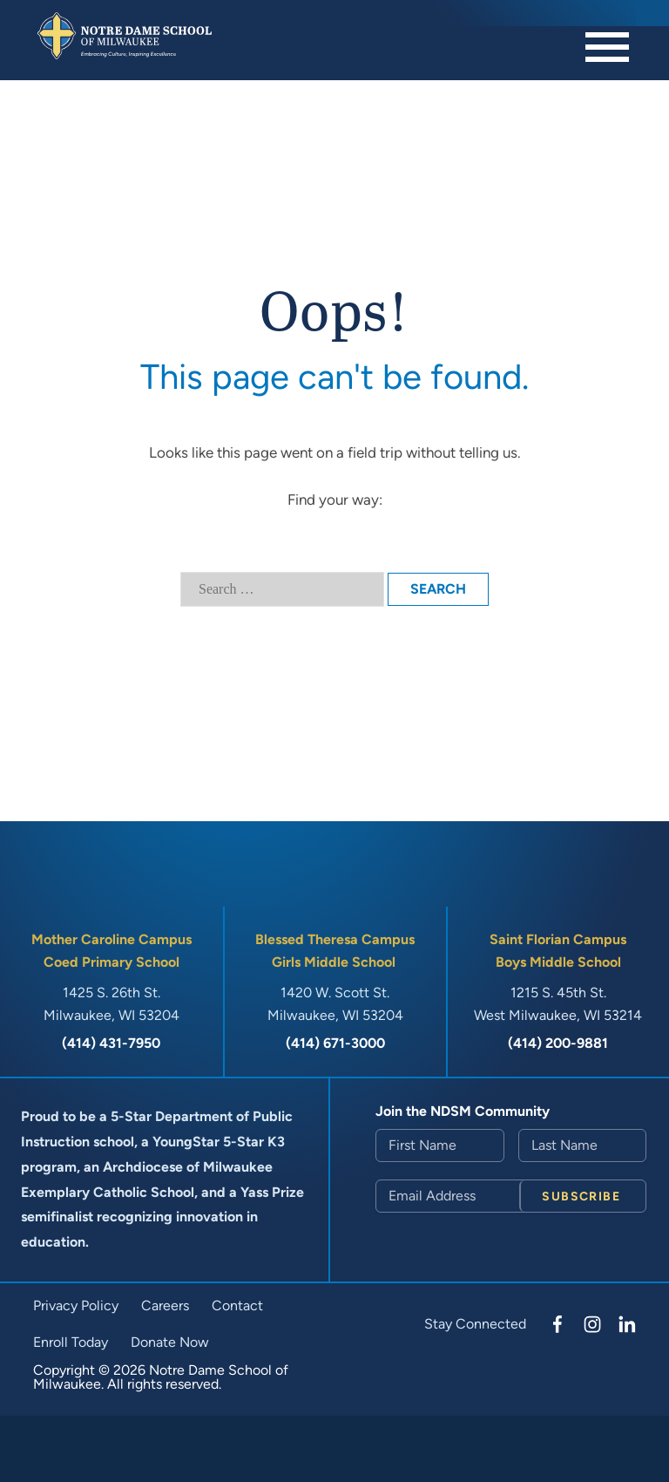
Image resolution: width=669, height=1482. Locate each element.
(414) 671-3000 (335, 1043)
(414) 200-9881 (558, 1043)
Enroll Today (70, 1342)
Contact (237, 1305)
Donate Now (170, 1342)
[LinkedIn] (627, 1324)
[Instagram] (592, 1324)
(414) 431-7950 (111, 1043)
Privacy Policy (75, 1305)
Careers (165, 1305)
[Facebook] (557, 1324)
